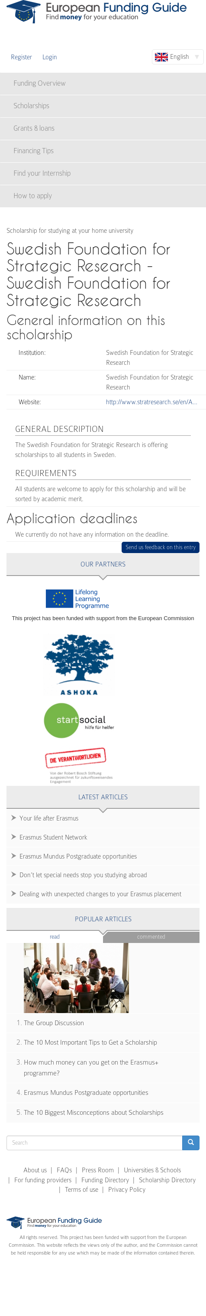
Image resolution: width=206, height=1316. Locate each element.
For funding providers (42, 1180)
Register (21, 57)
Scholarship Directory (167, 1180)
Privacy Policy (126, 1189)
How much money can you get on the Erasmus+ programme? (91, 1068)
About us (35, 1170)
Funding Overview (39, 83)
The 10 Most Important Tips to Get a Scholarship (90, 1042)
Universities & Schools (152, 1170)
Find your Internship (42, 173)
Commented (151, 936)
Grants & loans (34, 128)
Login (49, 57)
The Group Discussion (54, 1023)
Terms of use (81, 1189)
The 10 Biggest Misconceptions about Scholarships (94, 1113)
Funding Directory (105, 1180)
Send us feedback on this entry (161, 547)
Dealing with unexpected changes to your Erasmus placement (100, 894)
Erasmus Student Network (53, 837)
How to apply (32, 196)
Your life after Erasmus (48, 818)
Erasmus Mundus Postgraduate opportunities (78, 856)
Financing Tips (33, 151)
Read (68, 936)
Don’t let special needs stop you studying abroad (83, 875)
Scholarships (31, 106)
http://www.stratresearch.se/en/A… (151, 402)
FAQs (64, 1170)
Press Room (98, 1170)
